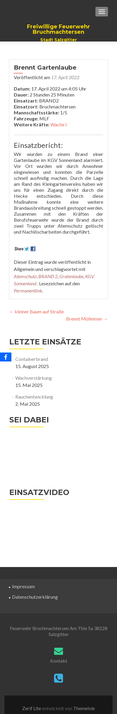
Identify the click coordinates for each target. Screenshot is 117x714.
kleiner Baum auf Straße (36, 311)
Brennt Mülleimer (87, 318)
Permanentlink (28, 290)
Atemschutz (25, 276)
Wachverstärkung (33, 378)
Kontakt (58, 661)
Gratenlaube (71, 276)
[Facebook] (5, 357)
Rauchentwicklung (34, 396)
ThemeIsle (84, 708)
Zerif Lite (32, 708)
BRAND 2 (48, 276)
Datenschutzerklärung (35, 597)
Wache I (58, 124)
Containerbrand (31, 359)
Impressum (23, 586)
